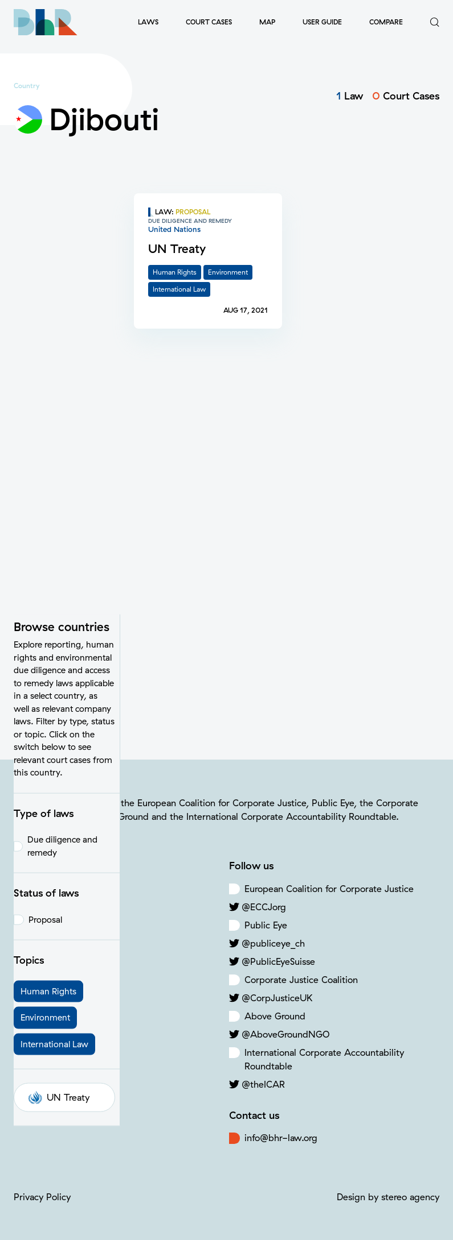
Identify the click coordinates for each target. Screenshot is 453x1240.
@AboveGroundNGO (285, 1034)
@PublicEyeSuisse (278, 961)
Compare (386, 22)
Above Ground (274, 1016)
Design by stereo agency (388, 1196)
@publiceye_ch (273, 943)
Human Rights (58, 907)
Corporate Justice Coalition (301, 979)
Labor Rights (55, 943)
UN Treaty (58, 676)
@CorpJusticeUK (277, 997)
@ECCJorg (264, 907)
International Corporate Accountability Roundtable (324, 1059)
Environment (55, 888)
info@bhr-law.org (280, 1137)
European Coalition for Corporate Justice (329, 888)
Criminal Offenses (66, 961)
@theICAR (263, 1084)
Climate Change (62, 925)
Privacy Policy (42, 1196)
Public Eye (265, 925)
